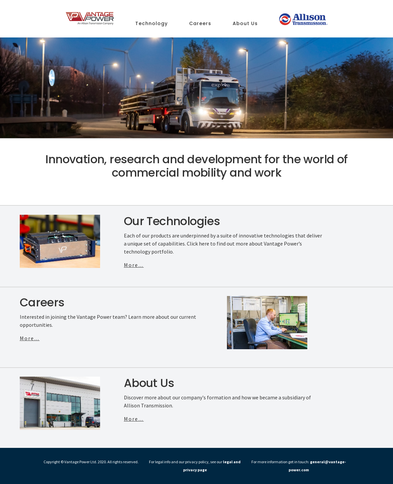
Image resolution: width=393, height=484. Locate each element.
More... (134, 265)
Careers (200, 24)
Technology (151, 24)
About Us (245, 24)
